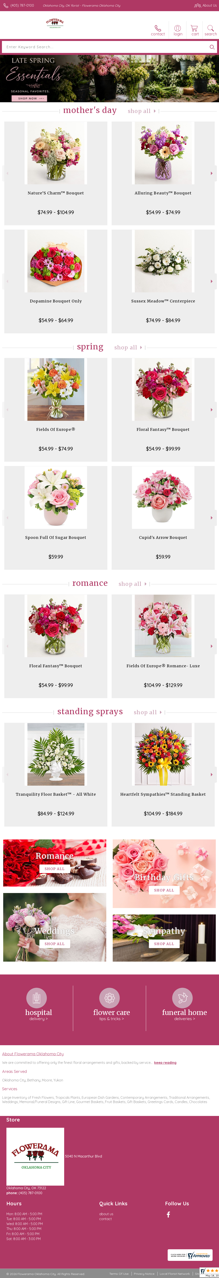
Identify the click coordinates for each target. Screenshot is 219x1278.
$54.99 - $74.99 (163, 212)
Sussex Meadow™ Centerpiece (163, 301)
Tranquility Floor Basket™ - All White (56, 794)
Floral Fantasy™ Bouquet (163, 429)
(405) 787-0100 (22, 5)
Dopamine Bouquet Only (56, 301)
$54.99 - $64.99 (56, 320)
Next (212, 173)
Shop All (139, 111)
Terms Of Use (119, 1274)
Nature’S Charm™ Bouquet (56, 193)
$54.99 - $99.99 (163, 448)
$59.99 (56, 556)
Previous (6, 173)
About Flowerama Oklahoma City (33, 1053)
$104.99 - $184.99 (163, 813)
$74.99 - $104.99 (56, 212)
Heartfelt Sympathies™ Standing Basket (163, 794)
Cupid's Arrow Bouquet (163, 537)
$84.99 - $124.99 (56, 813)
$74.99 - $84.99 (163, 320)
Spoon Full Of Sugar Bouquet (55, 537)
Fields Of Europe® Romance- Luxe (163, 665)
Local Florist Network (175, 1274)
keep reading (165, 1062)
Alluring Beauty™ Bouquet (163, 193)
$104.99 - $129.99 (163, 685)
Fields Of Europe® (55, 429)
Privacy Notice (144, 1274)
